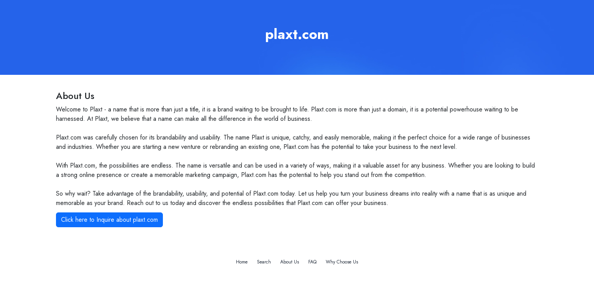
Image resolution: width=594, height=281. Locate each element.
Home (242, 261)
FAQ (312, 261)
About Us (289, 261)
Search (264, 261)
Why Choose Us (342, 261)
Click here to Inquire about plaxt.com (109, 219)
